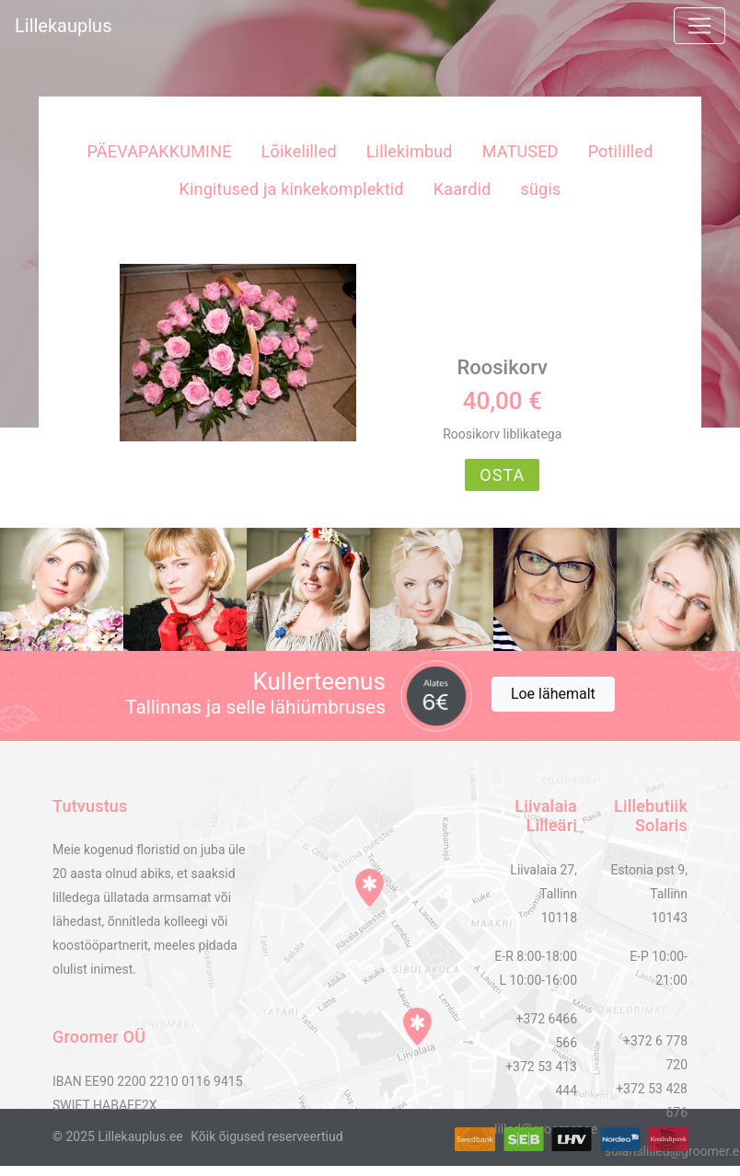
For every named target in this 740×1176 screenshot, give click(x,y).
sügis (541, 189)
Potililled (620, 151)
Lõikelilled (299, 151)
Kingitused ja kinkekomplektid (291, 189)
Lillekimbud (409, 151)
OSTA (502, 475)
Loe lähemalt (553, 693)
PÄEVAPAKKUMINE (159, 151)
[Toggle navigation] (699, 25)
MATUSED (520, 151)
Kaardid (462, 189)
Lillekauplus (63, 26)
